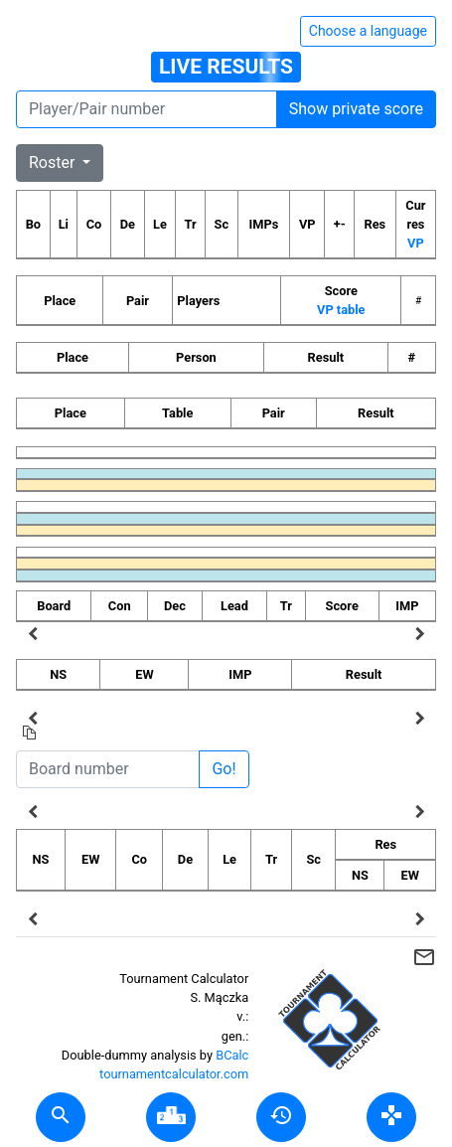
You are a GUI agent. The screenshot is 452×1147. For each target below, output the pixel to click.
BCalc (232, 1055)
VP (415, 243)
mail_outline (424, 957)
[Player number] (146, 109)
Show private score (356, 108)
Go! (223, 768)
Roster (53, 162)
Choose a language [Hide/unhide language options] (368, 31)
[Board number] (108, 769)
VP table (341, 309)
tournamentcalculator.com (173, 1073)
